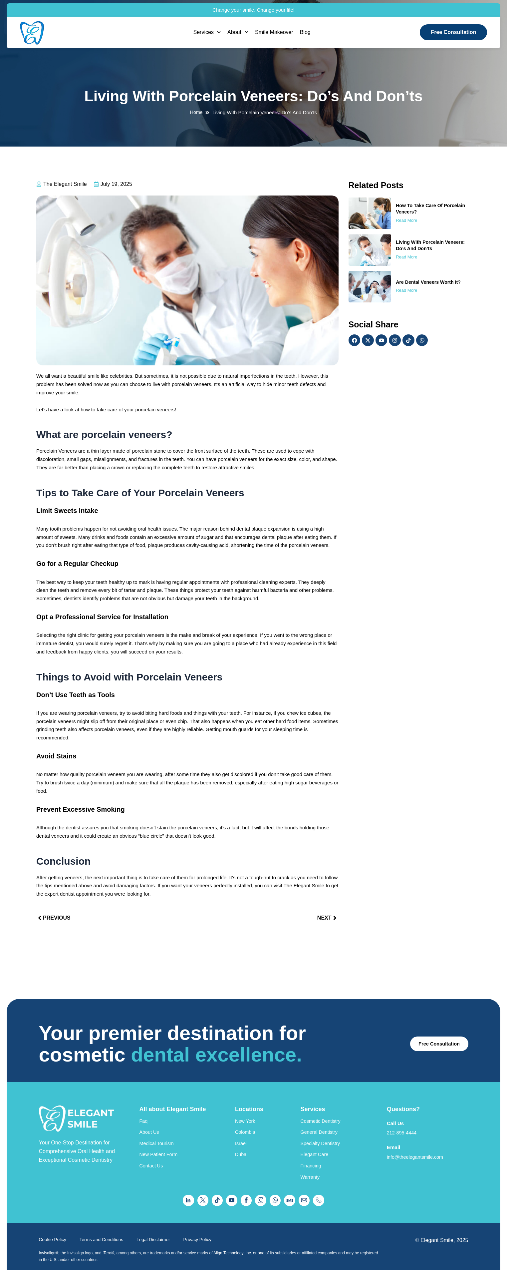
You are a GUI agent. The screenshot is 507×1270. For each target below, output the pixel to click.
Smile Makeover (274, 32)
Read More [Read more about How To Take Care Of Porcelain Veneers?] (406, 220)
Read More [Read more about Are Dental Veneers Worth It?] (406, 290)
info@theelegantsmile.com (418, 1143)
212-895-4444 (403, 1119)
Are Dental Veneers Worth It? (430, 282)
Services (207, 32)
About (237, 32)
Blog (305, 32)
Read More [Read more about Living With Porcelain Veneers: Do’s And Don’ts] (406, 256)
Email (394, 1134)
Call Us (396, 1110)
